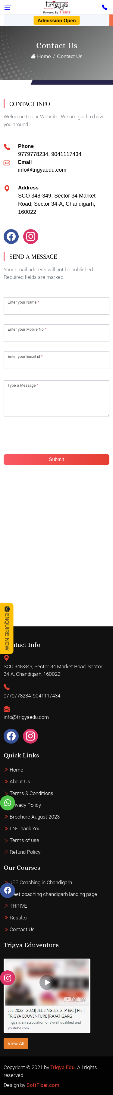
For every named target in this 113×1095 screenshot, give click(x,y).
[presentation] (49, 438)
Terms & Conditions (31, 802)
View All (16, 1052)
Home (41, 56)
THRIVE (18, 897)
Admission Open (56, 20)
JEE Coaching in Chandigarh (41, 873)
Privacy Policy (25, 813)
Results (18, 908)
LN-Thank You (25, 837)
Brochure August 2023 (35, 825)
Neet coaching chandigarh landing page (53, 885)
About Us (20, 790)
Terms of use (24, 849)
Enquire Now (7, 628)
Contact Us (22, 920)
